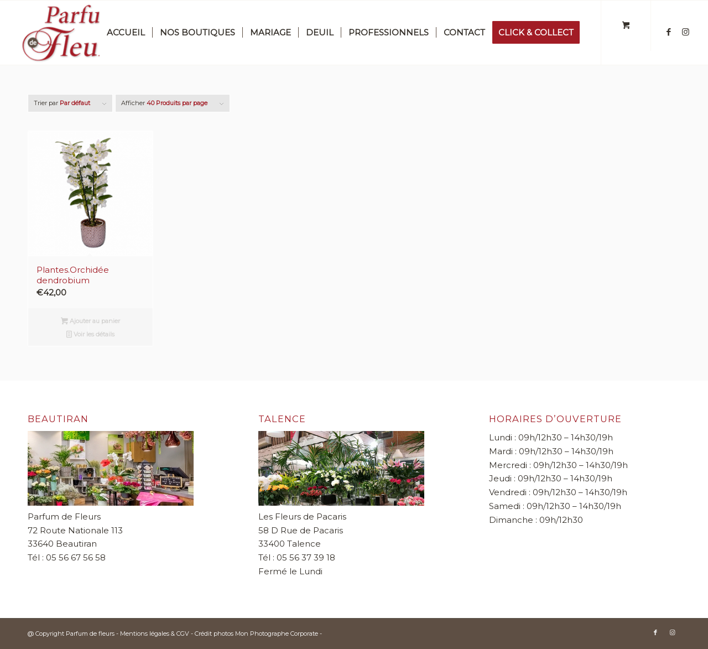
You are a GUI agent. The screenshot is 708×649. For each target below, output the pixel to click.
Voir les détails (90, 335)
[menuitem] (126, 33)
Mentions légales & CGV (155, 633)
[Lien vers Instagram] (685, 32)
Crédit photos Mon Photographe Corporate (256, 633)
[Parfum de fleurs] (94, 33)
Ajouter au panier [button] (90, 322)
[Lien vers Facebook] (668, 32)
